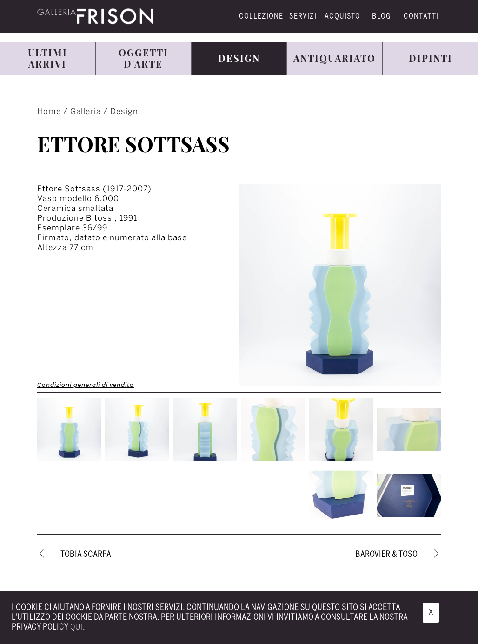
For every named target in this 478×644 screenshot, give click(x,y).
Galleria (86, 111)
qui (76, 627)
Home (50, 111)
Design (124, 111)
